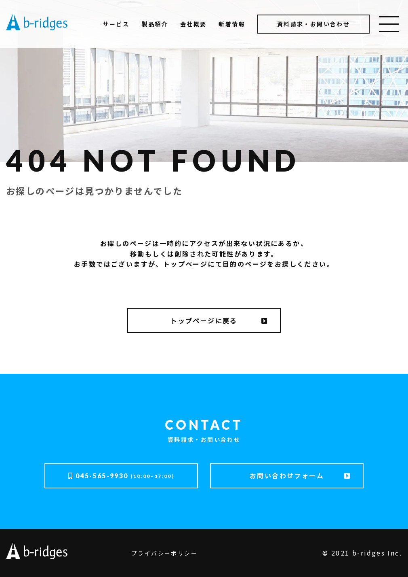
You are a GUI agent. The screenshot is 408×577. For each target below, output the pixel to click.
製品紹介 (154, 24)
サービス (116, 24)
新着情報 (232, 24)
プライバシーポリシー (164, 553)
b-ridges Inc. (377, 553)
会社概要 (193, 24)
